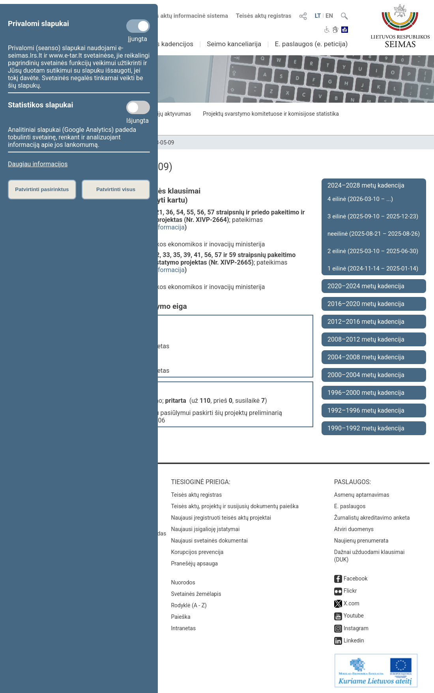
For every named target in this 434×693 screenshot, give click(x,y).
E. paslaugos (350, 506)
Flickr (350, 591)
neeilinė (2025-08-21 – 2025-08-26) (373, 233)
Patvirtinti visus (115, 189)
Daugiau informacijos (37, 164)
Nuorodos (183, 582)
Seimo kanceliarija (234, 44)
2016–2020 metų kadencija (365, 304)
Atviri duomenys (354, 529)
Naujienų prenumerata (361, 540)
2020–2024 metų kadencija (365, 286)
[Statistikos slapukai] (138, 107)
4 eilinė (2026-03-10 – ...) (360, 199)
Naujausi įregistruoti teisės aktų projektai (221, 518)
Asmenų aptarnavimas (361, 495)
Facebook (356, 578)
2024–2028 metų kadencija (365, 185)
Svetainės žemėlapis (196, 594)
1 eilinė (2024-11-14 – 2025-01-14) (372, 268)
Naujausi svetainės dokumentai (209, 540)
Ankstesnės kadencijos (159, 44)
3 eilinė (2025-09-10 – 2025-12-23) (372, 216)
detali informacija (160, 227)
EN (329, 15)
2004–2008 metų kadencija (365, 357)
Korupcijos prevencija (197, 552)
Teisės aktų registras (264, 15)
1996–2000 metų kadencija (365, 392)
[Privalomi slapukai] (138, 26)
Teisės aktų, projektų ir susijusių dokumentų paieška (234, 506)
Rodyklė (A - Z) (189, 605)
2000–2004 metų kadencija (365, 375)
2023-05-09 (160, 142)
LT (318, 15)
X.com (351, 603)
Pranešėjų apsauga (194, 563)
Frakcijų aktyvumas (167, 114)
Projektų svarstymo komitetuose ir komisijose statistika (271, 114)
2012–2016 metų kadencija (365, 321)
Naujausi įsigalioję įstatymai (205, 529)
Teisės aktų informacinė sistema (185, 15)
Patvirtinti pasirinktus (42, 189)
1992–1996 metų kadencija (365, 410)
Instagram (356, 628)
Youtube (354, 615)
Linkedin (354, 640)
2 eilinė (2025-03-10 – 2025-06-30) (372, 251)
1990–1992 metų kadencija (365, 428)
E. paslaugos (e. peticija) (311, 44)
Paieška (180, 617)
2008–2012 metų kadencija (365, 339)
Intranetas (183, 628)
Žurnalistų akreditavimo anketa (372, 518)
